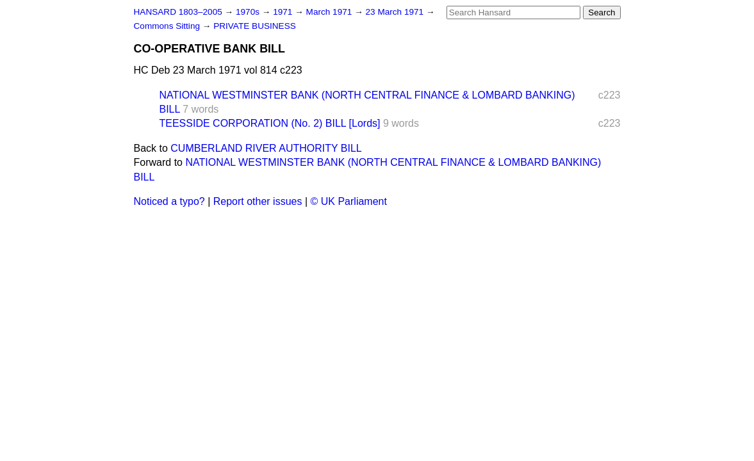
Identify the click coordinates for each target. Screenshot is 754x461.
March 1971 (330, 12)
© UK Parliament (349, 201)
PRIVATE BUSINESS (254, 26)
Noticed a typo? (169, 201)
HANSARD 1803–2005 (178, 12)
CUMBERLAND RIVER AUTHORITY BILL (265, 148)
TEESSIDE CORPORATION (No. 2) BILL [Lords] (270, 123)
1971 (284, 12)
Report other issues (257, 201)
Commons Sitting (168, 26)
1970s (249, 12)
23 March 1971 (396, 12)
